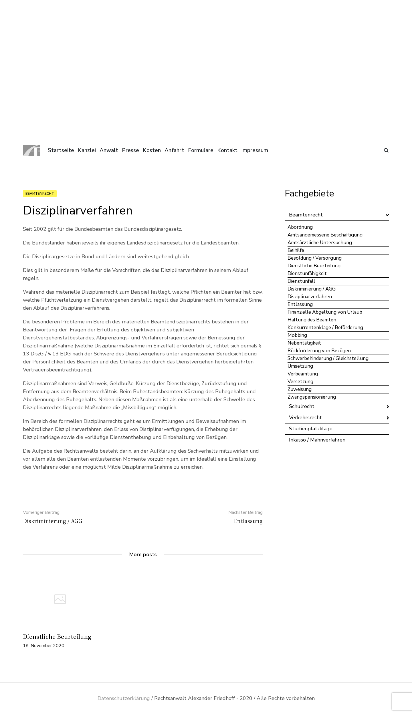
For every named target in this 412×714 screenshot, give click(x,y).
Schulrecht (301, 406)
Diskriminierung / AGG (312, 289)
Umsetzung (300, 366)
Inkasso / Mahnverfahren (317, 439)
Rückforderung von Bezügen (319, 350)
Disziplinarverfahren (310, 296)
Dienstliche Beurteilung (57, 637)
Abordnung (300, 227)
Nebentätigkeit (304, 343)
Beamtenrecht (39, 193)
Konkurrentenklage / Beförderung (325, 327)
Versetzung (300, 381)
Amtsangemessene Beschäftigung (325, 235)
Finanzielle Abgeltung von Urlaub (325, 312)
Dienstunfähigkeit (307, 273)
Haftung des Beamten (312, 320)
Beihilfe (296, 250)
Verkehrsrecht (305, 417)
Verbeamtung (303, 374)
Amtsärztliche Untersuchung (320, 242)
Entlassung (300, 304)
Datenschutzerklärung (124, 698)
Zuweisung (300, 389)
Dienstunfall (301, 281)
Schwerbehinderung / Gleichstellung (328, 358)
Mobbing (297, 335)
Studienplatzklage (310, 428)
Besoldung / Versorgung (315, 258)
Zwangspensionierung (312, 397)
